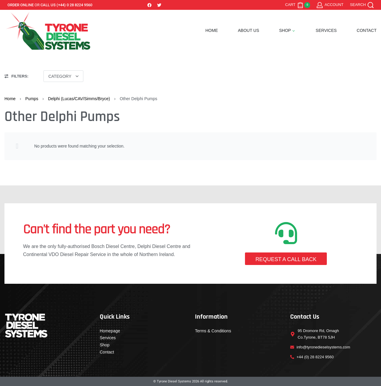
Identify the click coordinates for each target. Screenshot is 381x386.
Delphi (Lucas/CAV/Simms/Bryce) (79, 98)
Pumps (31, 98)
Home (9, 98)
